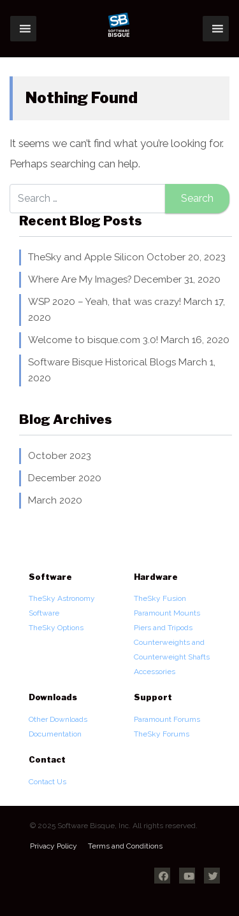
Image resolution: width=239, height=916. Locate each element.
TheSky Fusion (160, 598)
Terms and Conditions (125, 846)
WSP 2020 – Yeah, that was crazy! (104, 301)
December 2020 (64, 478)
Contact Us (47, 781)
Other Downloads (58, 719)
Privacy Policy (53, 846)
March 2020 (55, 500)
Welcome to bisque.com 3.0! (93, 340)
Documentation (55, 733)
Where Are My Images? (79, 279)
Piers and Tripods (163, 627)
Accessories (154, 671)
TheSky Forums (161, 733)
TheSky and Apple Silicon (86, 257)
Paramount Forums (167, 719)
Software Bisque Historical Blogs (102, 362)
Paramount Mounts (167, 613)
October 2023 (59, 456)
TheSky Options (56, 627)
